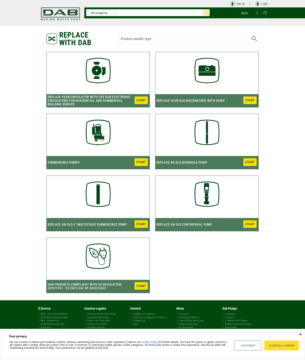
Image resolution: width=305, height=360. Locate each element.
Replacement (186, 327)
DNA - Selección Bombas (54, 313)
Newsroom (231, 327)
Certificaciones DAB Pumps (101, 313)
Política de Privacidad (98, 320)
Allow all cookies (281, 345)
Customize (247, 345)
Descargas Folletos (189, 317)
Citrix (135, 324)
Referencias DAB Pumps (238, 324)
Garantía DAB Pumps (98, 317)
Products (184, 313)
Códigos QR (139, 320)
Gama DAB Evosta (188, 324)
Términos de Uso (96, 327)
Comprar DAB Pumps (236, 320)
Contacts (229, 317)
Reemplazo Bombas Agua (54, 317)
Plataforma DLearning (52, 324)
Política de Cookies (97, 324)
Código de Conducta (144, 313)
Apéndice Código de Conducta (149, 317)
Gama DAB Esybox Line (191, 320)
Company (230, 313)
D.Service (46, 327)
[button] (250, 12)
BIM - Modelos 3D (50, 320)
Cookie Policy (149, 342)
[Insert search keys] (160, 12)
